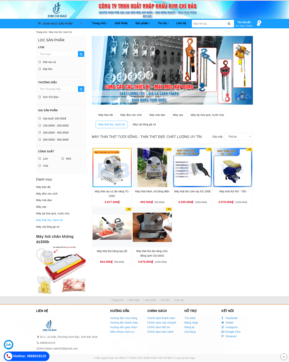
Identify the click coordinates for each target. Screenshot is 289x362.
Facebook (230, 318)
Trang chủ (99, 23)
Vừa (43, 165)
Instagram (230, 327)
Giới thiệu (121, 23)
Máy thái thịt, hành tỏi (49, 220)
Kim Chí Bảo (49, 97)
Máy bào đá (43, 187)
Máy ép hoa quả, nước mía (52, 213)
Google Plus (231, 331)
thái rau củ (47, 62)
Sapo (192, 358)
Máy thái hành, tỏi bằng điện (152, 191)
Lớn (43, 158)
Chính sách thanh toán (161, 318)
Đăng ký (189, 327)
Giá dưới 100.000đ (52, 118)
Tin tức (163, 23)
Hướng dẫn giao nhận (123, 327)
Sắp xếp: (217, 136)
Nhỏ (66, 158)
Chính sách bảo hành (160, 331)
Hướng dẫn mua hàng (123, 318)
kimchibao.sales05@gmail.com (59, 348)
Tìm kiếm (190, 318)
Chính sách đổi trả (158, 327)
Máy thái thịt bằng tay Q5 (112, 251)
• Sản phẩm (149, 300)
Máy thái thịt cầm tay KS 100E (192, 191)
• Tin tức (165, 300)
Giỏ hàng (190, 331)
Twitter (228, 322)
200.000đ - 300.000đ (53, 132)
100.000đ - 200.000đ (53, 125)
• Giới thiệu (133, 300)
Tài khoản (244, 22)
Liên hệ (181, 23)
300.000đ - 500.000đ (53, 139)
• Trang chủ (116, 300)
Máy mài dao (44, 200)
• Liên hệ (178, 300)
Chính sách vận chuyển (161, 322)
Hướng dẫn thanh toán (124, 322)
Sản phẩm (142, 23)
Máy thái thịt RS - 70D (232, 191)
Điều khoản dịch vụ (122, 331)
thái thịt (45, 69)
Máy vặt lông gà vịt (48, 226)
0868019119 (47, 342)
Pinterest (229, 336)
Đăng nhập (191, 322)
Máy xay (41, 206)
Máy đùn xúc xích (47, 193)
